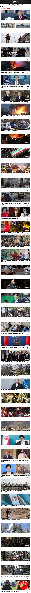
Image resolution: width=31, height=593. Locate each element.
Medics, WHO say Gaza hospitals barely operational (12, 333)
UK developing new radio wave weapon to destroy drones (13, 533)
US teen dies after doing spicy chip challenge (10, 591)
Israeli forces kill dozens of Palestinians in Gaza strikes (13, 189)
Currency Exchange (13, 5)
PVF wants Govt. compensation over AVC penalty (14, 6)
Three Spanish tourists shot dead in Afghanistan (11, 519)
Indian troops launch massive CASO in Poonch (10, 44)
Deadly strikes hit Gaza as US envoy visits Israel (11, 432)
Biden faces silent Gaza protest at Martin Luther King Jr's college (15, 418)
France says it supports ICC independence (9, 389)
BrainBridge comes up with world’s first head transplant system (15, 275)
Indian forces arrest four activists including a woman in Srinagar (7, 29)
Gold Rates (9, 5)
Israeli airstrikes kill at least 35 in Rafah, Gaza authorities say (14, 144)
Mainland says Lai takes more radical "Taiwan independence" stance (15, 304)
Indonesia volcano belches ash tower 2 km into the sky (12, 72)
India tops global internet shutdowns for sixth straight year (14, 505)
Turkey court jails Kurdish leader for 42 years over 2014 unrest (14, 548)
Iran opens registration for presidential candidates (12, 58)
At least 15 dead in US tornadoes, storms (9, 130)
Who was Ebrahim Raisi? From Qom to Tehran (10, 446)
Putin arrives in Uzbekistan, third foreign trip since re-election (14, 101)
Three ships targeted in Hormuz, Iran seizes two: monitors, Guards (23, 29)
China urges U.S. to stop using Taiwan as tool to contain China (14, 347)
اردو (29, 1)
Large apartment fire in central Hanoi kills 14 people (12, 232)
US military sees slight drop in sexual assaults (11, 562)
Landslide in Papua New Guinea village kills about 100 (12, 246)
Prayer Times (18, 5)
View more (27, 41)
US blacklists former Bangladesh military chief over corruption (14, 403)
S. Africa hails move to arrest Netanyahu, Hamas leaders (13, 361)
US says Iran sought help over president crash (10, 375)
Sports (22, 4)
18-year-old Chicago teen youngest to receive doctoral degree (14, 289)
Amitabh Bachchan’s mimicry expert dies (9, 218)
